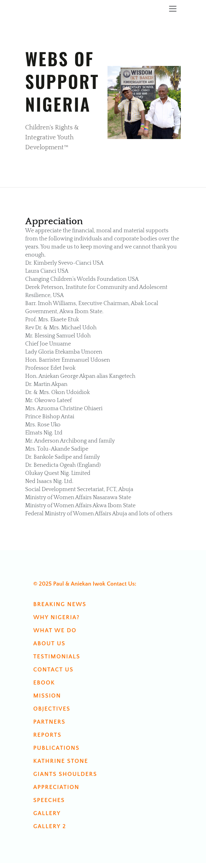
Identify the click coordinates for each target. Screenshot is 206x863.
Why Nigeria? (56, 617)
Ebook (44, 683)
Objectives (51, 709)
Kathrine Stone (60, 761)
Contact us (53, 669)
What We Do (54, 630)
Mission (47, 696)
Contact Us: (121, 584)
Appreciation (56, 787)
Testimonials (56, 656)
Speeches (49, 800)
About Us (49, 643)
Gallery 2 (49, 826)
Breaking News (59, 604)
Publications (56, 748)
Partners (49, 722)
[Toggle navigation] (172, 8)
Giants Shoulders (65, 774)
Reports (47, 735)
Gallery (47, 813)
